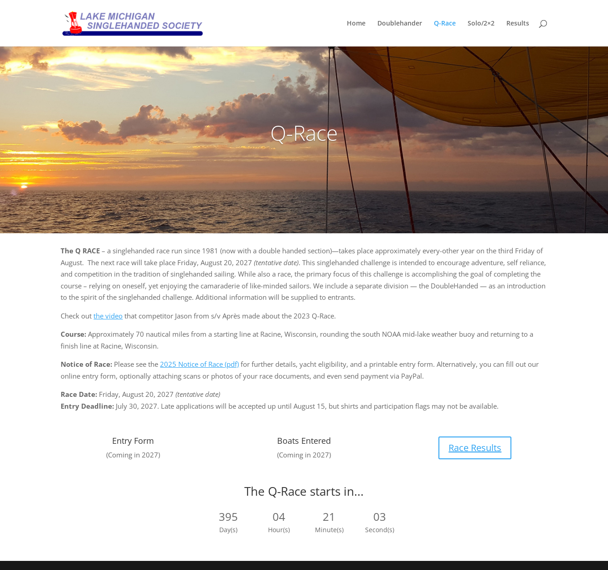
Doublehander (399, 23)
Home (356, 23)
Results (517, 23)
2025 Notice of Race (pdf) (199, 364)
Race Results (474, 448)
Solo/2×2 (481, 23)
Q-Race (445, 23)
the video (108, 315)
